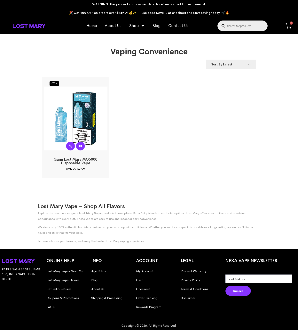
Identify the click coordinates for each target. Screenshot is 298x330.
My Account (144, 271)
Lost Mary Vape (90, 213)
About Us (113, 25)
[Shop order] (231, 64)
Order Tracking (146, 298)
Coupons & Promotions (63, 298)
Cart (139, 280)
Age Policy (98, 271)
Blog (157, 25)
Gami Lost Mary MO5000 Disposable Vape (75, 161)
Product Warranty (193, 271)
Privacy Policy (190, 280)
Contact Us (178, 25)
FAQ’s (51, 307)
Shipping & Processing (106, 298)
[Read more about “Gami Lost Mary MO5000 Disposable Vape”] (70, 146)
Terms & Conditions (194, 289)
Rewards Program (148, 307)
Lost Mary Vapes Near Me (65, 271)
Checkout (143, 289)
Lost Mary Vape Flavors (63, 280)
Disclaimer (188, 298)
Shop (137, 26)
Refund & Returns (59, 289)
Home (91, 25)
